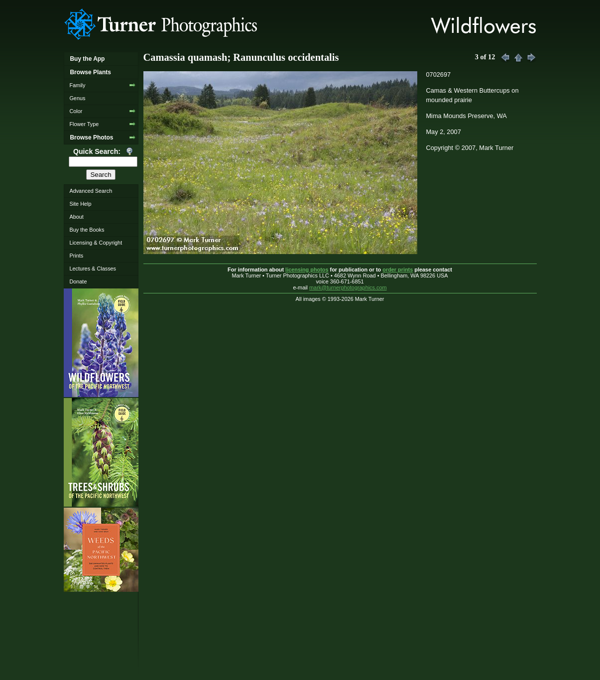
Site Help (80, 204)
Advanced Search (90, 191)
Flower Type (84, 124)
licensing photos (306, 269)
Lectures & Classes (92, 269)
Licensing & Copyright (95, 243)
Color (75, 111)
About (76, 217)
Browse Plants (90, 72)
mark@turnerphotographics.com (348, 287)
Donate (78, 281)
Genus (77, 98)
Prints (76, 256)
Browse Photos (91, 137)
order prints (397, 269)
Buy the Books (86, 230)
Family (77, 85)
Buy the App (87, 58)
